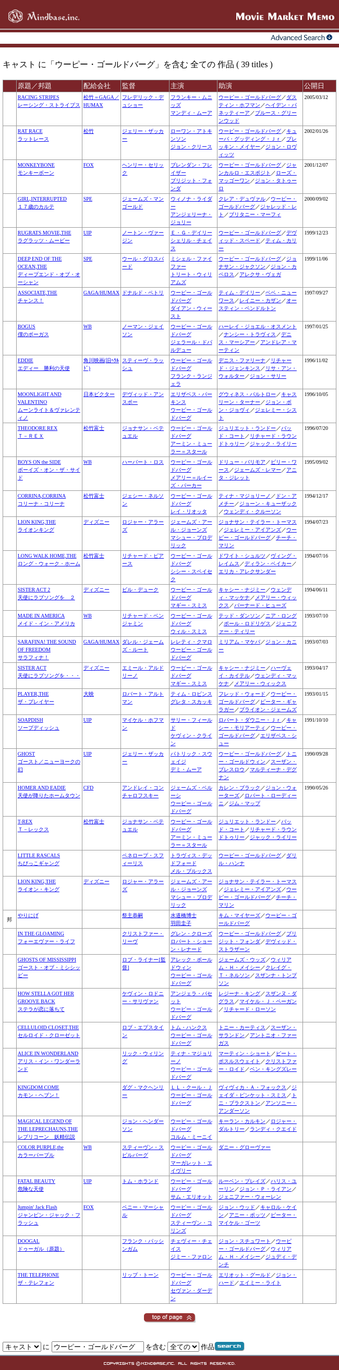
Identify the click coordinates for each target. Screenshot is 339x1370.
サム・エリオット (191, 1197)
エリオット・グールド (245, 1275)
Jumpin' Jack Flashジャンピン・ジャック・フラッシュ (49, 1215)
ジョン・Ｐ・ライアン (265, 1189)
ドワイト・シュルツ (242, 556)
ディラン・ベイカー (268, 563)
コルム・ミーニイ (191, 1137)
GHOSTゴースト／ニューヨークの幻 (49, 761)
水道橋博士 (184, 915)
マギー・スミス (189, 605)
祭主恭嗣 (132, 915)
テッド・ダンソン (239, 616)
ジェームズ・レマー (257, 470)
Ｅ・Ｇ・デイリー (191, 233)
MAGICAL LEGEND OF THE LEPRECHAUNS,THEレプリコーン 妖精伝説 (48, 1129)
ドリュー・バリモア (242, 462)
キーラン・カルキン (242, 1121)
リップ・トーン (140, 1275)
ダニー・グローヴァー (245, 1147)
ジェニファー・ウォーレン (250, 1197)
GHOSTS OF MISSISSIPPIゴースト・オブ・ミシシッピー (49, 967)
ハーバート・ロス (143, 462)
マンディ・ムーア (191, 113)
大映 (88, 694)
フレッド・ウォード (242, 694)
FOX (88, 165)
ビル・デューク (140, 590)
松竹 (88, 131)
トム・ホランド (140, 1181)
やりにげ (28, 915)
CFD (88, 788)
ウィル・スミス (189, 631)
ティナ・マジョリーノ (245, 496)
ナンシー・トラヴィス (250, 334)
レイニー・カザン (260, 300)
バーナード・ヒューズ (260, 605)
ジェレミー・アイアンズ (252, 530)
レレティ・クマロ (191, 642)
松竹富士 (93, 428)
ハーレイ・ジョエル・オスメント (258, 326)
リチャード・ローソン (250, 1009)
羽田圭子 (181, 923)
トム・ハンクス (189, 1027)
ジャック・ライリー (273, 444)
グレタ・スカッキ (191, 702)
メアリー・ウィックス (260, 683)
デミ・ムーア (186, 769)
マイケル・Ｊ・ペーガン (268, 1001)
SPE (87, 199)
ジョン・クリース (191, 147)
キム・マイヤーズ (239, 915)
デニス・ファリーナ (242, 360)
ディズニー (96, 522)
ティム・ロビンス (191, 694)
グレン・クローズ (191, 933)
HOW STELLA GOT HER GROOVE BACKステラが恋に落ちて (46, 1001)
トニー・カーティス (242, 1027)
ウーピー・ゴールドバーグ (250, 97)
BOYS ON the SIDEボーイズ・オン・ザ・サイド (49, 469)
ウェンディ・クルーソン (252, 511)
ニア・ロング (281, 616)
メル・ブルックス (191, 871)
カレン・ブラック (239, 788)
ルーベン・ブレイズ (242, 1181)
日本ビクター (99, 394)
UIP (87, 233)
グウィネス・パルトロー (247, 394)
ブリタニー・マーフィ (255, 214)
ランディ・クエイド (273, 1129)
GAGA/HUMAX (101, 292)
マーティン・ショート (245, 1053)
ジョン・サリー (268, 376)
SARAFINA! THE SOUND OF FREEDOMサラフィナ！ (47, 649)
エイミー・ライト (260, 1283)
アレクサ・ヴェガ (260, 274)
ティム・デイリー (239, 292)
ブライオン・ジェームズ (268, 709)
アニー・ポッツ (247, 1215)
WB (87, 326)
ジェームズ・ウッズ (242, 959)
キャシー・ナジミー (242, 590)
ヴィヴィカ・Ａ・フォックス (252, 1087)
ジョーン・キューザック (268, 504)
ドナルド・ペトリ (143, 292)
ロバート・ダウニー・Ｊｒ (250, 720)
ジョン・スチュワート (245, 1241)
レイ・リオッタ (189, 511)
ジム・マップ (244, 803)
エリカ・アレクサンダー (247, 571)
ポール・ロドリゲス (247, 623)
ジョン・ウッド (237, 1207)
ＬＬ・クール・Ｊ (191, 1087)
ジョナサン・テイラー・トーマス (258, 522)
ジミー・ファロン (191, 1257)
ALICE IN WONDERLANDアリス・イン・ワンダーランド (49, 1061)
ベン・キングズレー (273, 1069)
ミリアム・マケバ (239, 642)
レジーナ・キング (239, 993)
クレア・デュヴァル (242, 199)
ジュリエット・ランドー (247, 428)
